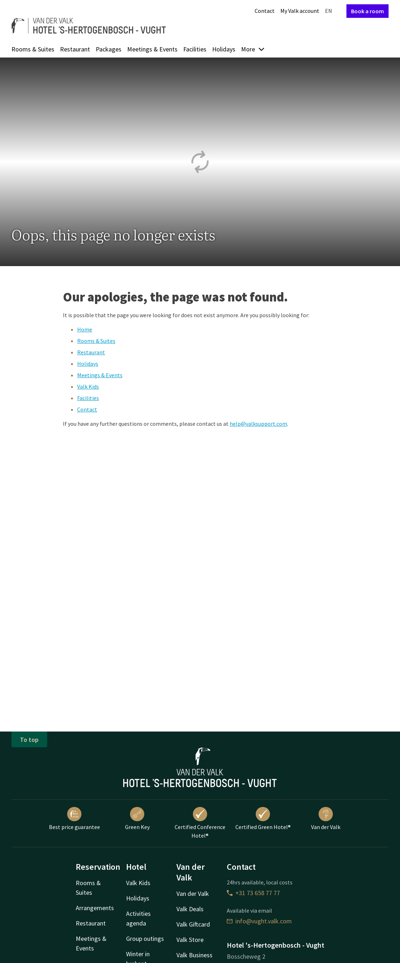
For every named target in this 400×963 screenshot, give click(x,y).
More (253, 49)
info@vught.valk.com (259, 921)
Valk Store (190, 939)
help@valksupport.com (258, 423)
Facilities (194, 49)
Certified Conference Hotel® (200, 823)
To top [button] (29, 739)
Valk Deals (190, 909)
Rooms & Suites (32, 49)
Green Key (137, 818)
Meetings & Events (152, 49)
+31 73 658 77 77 (253, 893)
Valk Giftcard (193, 924)
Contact (265, 10)
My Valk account (299, 10)
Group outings (145, 938)
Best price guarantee (74, 818)
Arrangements (95, 908)
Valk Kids (88, 386)
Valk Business (194, 955)
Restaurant (75, 49)
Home (84, 329)
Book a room (367, 11)
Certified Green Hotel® (263, 818)
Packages (108, 49)
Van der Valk (325, 818)
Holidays (223, 49)
